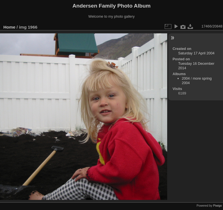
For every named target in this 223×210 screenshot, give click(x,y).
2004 (186, 78)
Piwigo (217, 205)
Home (9, 27)
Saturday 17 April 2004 (196, 53)
